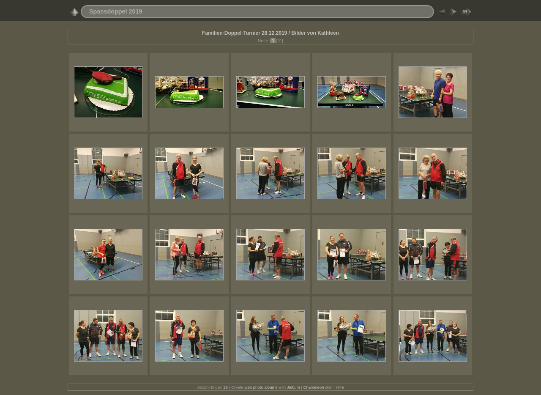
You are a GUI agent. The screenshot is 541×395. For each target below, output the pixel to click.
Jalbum (293, 387)
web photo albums (260, 387)
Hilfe (340, 387)
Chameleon (313, 387)
